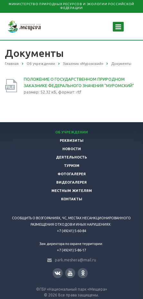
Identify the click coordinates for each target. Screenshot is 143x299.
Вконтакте (57, 273)
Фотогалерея (72, 174)
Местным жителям (71, 191)
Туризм (71, 166)
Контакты (71, 199)
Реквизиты (72, 140)
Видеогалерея (71, 182)
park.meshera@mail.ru (75, 260)
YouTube (70, 273)
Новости (71, 149)
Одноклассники (83, 273)
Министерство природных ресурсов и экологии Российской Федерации (71, 6)
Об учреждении (71, 132)
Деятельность (71, 157)
